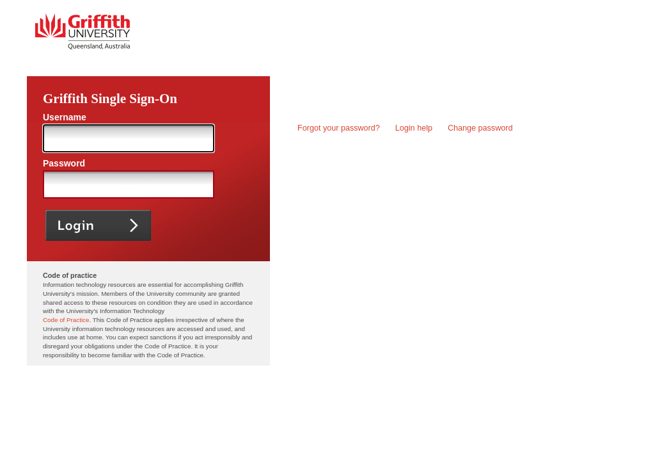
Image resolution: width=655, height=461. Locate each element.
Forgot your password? (338, 128)
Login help (413, 128)
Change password (480, 128)
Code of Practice (66, 319)
